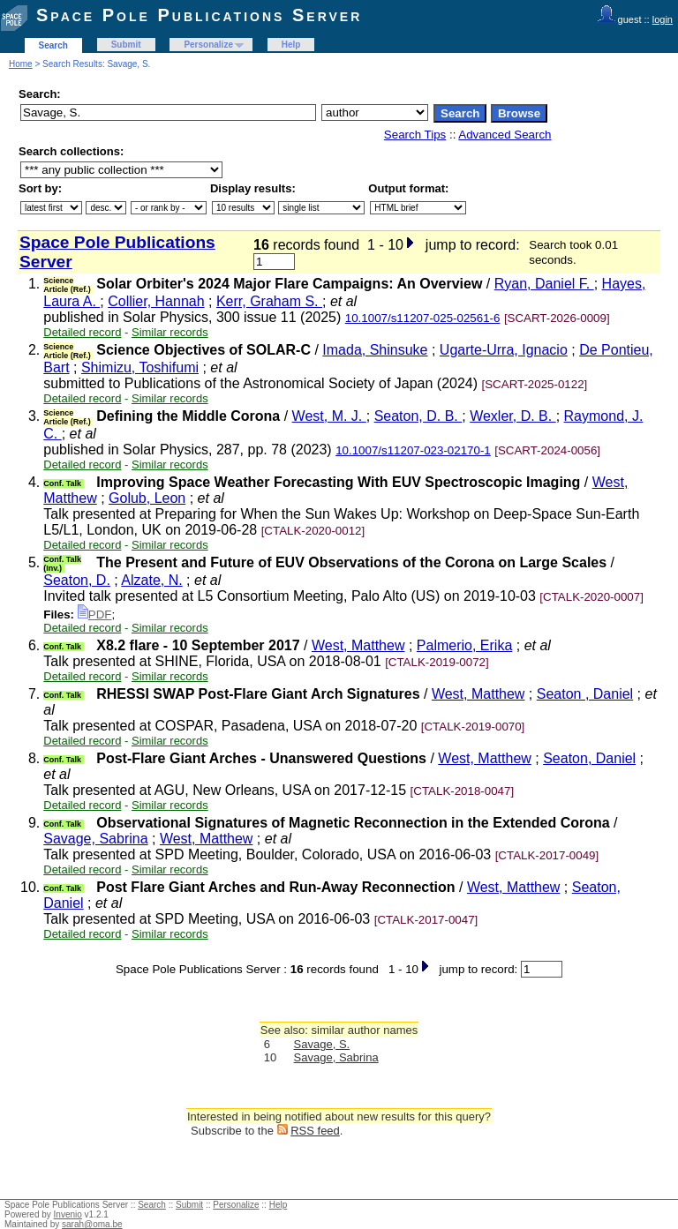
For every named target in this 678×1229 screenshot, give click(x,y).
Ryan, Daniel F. (544, 283)
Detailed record (82, 332)
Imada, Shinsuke (374, 349)
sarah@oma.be (92, 1224)
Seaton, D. (76, 580)
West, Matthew (358, 645)
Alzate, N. (151, 580)
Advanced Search (504, 134)
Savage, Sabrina (95, 838)
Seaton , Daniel (585, 693)
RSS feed (315, 1130)
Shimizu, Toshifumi (140, 367)
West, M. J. (329, 415)
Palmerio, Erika (464, 645)
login (662, 19)
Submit (126, 44)
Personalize (208, 44)
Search (53, 45)
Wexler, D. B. (513, 415)
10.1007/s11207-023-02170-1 (413, 450)
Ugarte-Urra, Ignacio (504, 349)
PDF (95, 614)
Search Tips (415, 134)
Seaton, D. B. (418, 415)
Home (21, 64)
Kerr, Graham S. (269, 301)
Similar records (170, 332)
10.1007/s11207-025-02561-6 (423, 318)
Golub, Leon (147, 498)
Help (291, 44)
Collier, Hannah (156, 301)
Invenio (68, 1214)
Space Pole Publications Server (199, 15)
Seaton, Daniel (589, 758)
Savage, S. (322, 1044)
